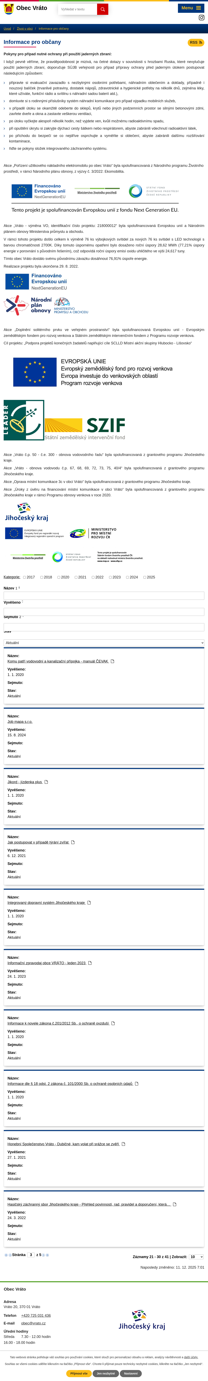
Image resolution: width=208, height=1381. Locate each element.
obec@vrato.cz (33, 1323)
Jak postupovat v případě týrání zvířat (41, 842)
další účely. (191, 1357)
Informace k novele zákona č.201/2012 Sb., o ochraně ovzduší (61, 1023)
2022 (99, 577)
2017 (31, 577)
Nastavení (131, 1373)
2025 (151, 577)
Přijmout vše (79, 1373)
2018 (48, 577)
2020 (65, 577)
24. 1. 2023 (17, 976)
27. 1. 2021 (17, 1157)
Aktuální (14, 696)
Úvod (7, 28)
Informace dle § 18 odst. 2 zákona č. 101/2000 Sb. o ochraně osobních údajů (73, 1084)
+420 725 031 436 (36, 1316)
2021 (82, 577)
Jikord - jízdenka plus (28, 782)
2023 (117, 577)
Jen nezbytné (106, 1373)
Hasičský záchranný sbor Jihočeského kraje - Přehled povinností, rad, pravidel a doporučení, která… (92, 1204)
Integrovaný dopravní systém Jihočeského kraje (49, 903)
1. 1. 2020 (16, 675)
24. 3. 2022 (17, 1218)
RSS (196, 42)
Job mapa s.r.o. (20, 722)
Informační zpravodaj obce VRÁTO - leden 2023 (49, 963)
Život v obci (25, 28)
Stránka (19, 1255)
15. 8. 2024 (17, 735)
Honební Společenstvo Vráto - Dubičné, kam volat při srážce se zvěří (66, 1144)
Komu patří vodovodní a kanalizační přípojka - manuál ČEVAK (61, 661)
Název (10, 588)
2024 (134, 577)
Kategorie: (12, 577)
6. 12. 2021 (17, 856)
